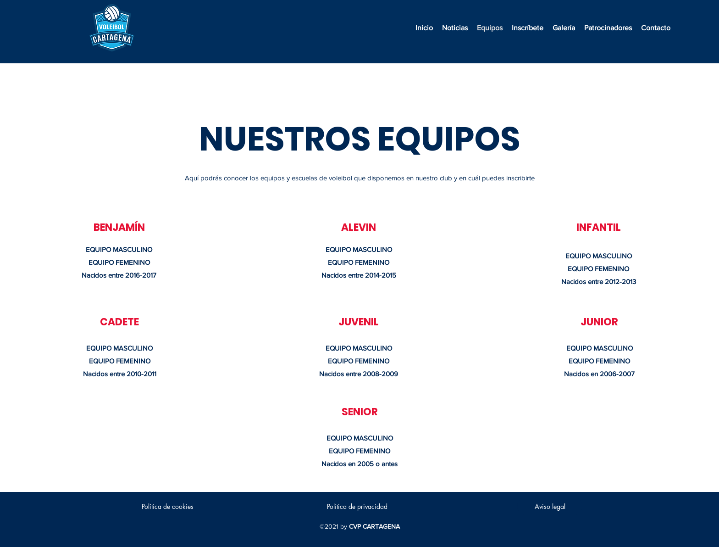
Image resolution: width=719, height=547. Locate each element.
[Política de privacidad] (357, 506)
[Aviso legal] (549, 506)
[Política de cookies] (167, 506)
